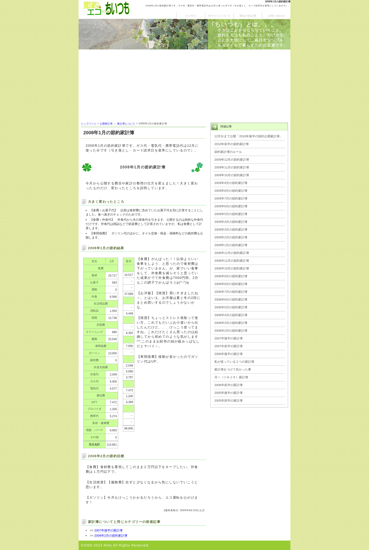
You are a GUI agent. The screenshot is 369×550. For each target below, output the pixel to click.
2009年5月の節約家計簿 (230, 214)
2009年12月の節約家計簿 (231, 159)
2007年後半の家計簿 (108, 530)
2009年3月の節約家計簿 (230, 229)
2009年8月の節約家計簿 (230, 190)
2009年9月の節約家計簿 (230, 183)
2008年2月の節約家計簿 (110, 535)
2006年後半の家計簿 (228, 354)
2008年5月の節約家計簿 (230, 307)
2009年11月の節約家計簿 (231, 167)
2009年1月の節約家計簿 (230, 245)
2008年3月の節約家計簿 (230, 323)
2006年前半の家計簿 (228, 385)
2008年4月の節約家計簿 (230, 315)
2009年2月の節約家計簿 (230, 237)
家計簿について (126, 123)
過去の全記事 (247, 15)
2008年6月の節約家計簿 (230, 299)
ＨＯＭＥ (191, 15)
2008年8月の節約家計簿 (230, 284)
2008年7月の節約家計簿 (230, 291)
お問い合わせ (276, 15)
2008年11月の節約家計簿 (231, 260)
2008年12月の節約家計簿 (231, 253)
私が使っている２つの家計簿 (234, 361)
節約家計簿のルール (228, 152)
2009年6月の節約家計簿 (230, 206)
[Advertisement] (184, 85)
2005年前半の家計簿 (228, 400)
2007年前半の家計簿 (228, 346)
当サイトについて (219, 15)
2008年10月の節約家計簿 (231, 268)
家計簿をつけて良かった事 (232, 369)
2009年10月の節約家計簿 (231, 175)
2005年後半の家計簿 (228, 393)
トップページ (88, 123)
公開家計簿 (106, 123)
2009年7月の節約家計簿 (230, 198)
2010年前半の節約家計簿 (231, 144)
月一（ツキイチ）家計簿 (231, 377)
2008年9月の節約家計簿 (230, 276)
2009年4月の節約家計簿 (230, 222)
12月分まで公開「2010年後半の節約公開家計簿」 (248, 136)
